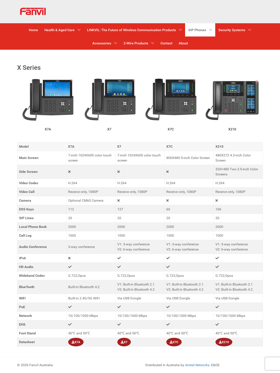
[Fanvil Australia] (33, 11)
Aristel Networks (197, 365)
